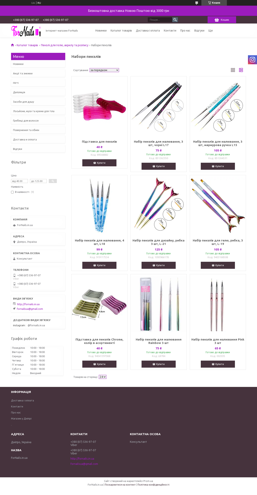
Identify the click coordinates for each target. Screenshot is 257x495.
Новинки (101, 30)
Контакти (170, 30)
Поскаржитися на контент (120, 484)
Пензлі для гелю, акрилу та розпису (64, 45)
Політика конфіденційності (153, 484)
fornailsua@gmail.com (30, 308)
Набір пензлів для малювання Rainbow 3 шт (159, 341)
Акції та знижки (23, 73)
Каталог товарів (121, 30)
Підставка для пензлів (99, 141)
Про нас (185, 30)
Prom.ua (148, 481)
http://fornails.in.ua (28, 304)
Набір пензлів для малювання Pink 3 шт (217, 341)
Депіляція (19, 92)
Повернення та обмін (26, 130)
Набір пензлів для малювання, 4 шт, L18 (99, 242)
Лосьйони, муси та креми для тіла (33, 111)
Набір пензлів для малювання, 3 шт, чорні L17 (158, 143)
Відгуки (199, 30)
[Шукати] (175, 19)
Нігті (16, 82)
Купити (101, 162)
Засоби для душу (23, 101)
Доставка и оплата (25, 139)
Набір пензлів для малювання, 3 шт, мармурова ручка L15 (217, 143)
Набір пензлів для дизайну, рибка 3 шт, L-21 (159, 242)
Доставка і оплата (148, 30)
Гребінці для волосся (26, 120)
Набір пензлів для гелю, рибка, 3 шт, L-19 (218, 242)
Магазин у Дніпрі (21, 418)
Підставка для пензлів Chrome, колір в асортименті (99, 341)
